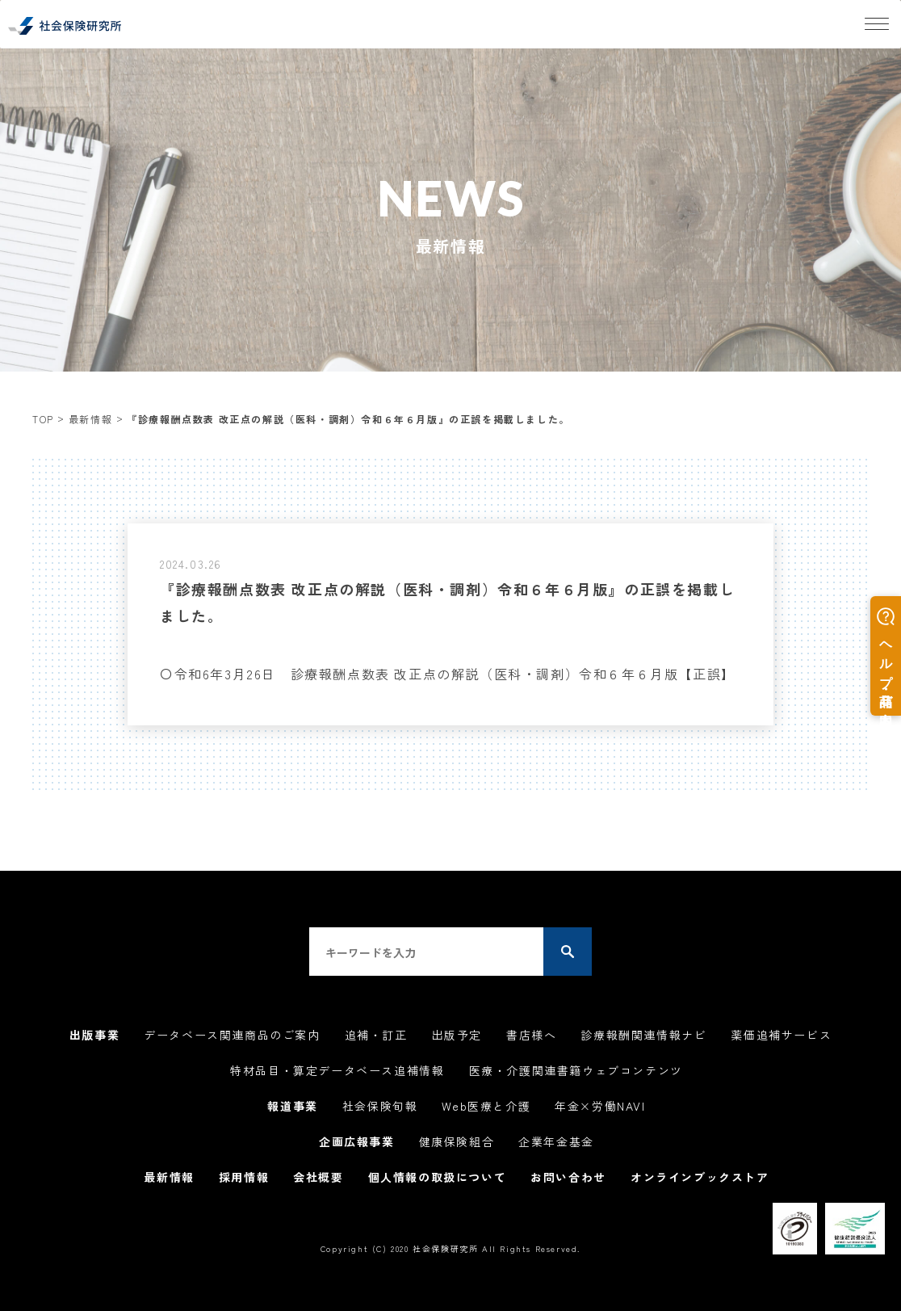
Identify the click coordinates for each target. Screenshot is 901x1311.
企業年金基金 (556, 1141)
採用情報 (244, 1177)
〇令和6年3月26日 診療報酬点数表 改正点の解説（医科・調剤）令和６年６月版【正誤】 (447, 673)
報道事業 (292, 1106)
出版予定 (457, 1035)
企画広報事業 (357, 1141)
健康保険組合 (457, 1141)
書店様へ (531, 1035)
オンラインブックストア (700, 1177)
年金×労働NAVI (600, 1106)
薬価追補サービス (781, 1035)
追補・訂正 (376, 1035)
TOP (43, 419)
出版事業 (94, 1035)
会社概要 (318, 1177)
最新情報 (90, 419)
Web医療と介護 (486, 1106)
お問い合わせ (568, 1177)
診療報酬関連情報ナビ (643, 1035)
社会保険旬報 (380, 1106)
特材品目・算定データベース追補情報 (337, 1070)
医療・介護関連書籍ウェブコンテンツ (576, 1070)
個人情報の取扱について (437, 1177)
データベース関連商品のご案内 (232, 1035)
